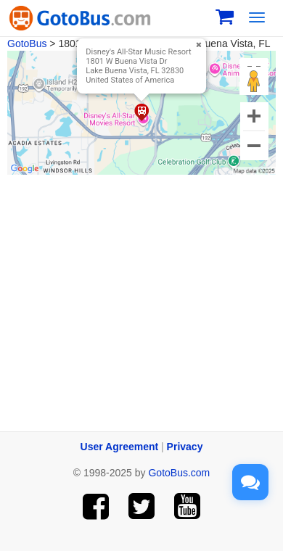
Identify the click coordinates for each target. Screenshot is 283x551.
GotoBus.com (179, 472)
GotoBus (26, 43)
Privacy (185, 446)
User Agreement (120, 446)
